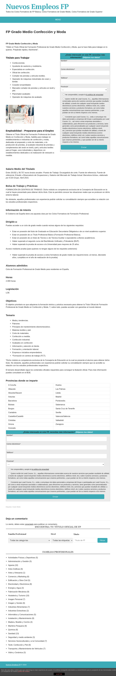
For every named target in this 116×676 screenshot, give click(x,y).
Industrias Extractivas (17, 611)
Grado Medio (16, 507)
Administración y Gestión (18, 561)
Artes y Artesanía (15, 573)
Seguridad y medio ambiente (20, 637)
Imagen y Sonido (15, 603)
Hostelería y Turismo (16, 596)
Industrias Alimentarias (17, 607)
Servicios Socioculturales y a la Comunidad (26, 641)
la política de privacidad (94, 95)
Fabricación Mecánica (17, 592)
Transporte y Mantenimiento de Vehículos (25, 649)
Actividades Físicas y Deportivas (21, 558)
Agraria (11, 565)
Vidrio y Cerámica (15, 653)
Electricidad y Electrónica (18, 584)
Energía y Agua (14, 588)
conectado (29, 524)
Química (11, 630)
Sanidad (11, 634)
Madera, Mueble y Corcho (19, 622)
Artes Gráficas (14, 569)
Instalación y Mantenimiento (19, 618)
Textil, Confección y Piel (18, 645)
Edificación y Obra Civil (18, 580)
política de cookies (23, 671)
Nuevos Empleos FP (37, 6)
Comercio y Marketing (17, 577)
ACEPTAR (59, 674)
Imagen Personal (15, 599)
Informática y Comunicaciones (20, 615)
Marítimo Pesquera (16, 626)
